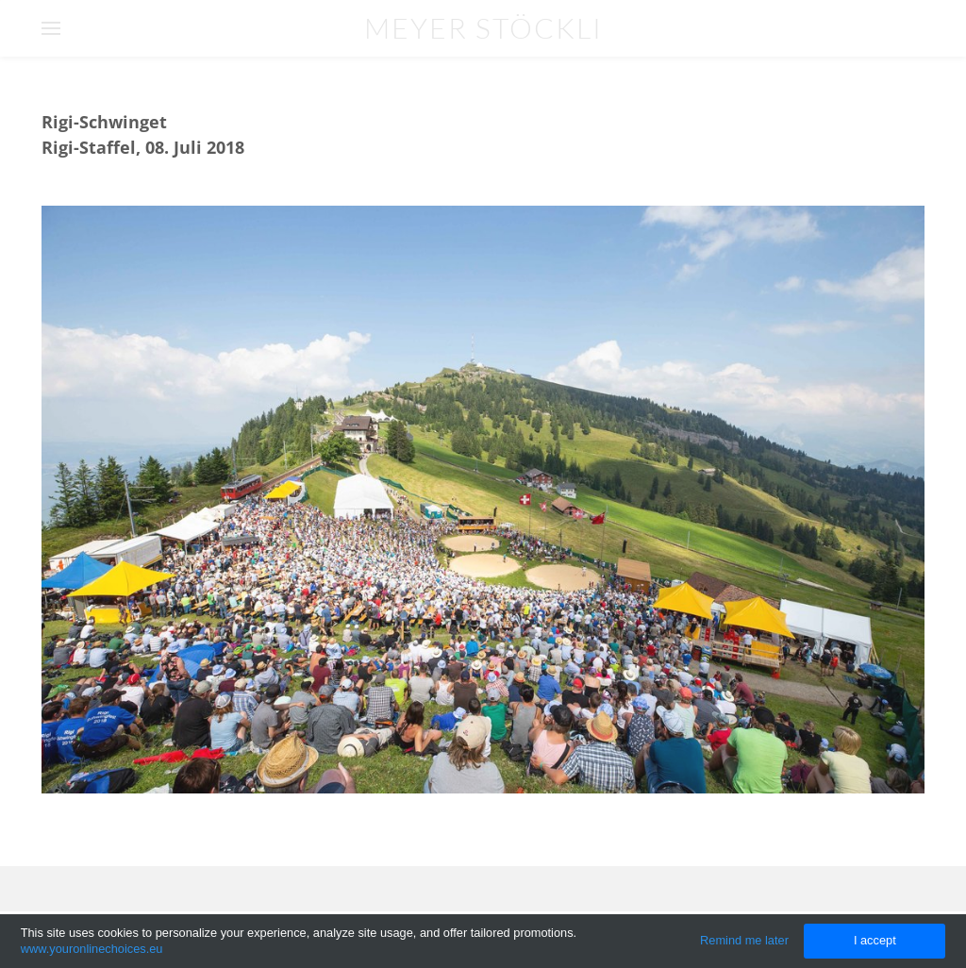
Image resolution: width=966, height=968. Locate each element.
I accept (875, 940)
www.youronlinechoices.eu (92, 949)
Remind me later (744, 940)
